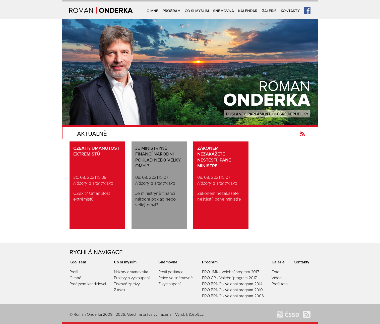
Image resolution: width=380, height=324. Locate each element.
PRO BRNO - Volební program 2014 (232, 283)
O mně (152, 11)
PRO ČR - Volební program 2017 (229, 277)
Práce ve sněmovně (175, 277)
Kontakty (290, 11)
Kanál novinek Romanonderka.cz (302, 134)
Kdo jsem (78, 262)
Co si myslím (197, 11)
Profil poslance (170, 271)
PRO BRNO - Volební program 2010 (232, 289)
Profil (74, 271)
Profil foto (280, 283)
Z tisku (119, 289)
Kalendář (247, 11)
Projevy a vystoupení (132, 277)
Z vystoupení (169, 283)
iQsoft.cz (196, 314)
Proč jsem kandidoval (88, 283)
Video (277, 277)
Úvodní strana (101, 10)
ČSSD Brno (288, 314)
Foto (275, 271)
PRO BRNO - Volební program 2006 (233, 295)
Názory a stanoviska (131, 271)
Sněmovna (223, 11)
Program (171, 11)
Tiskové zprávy (127, 283)
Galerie (269, 11)
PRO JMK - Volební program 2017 (230, 271)
